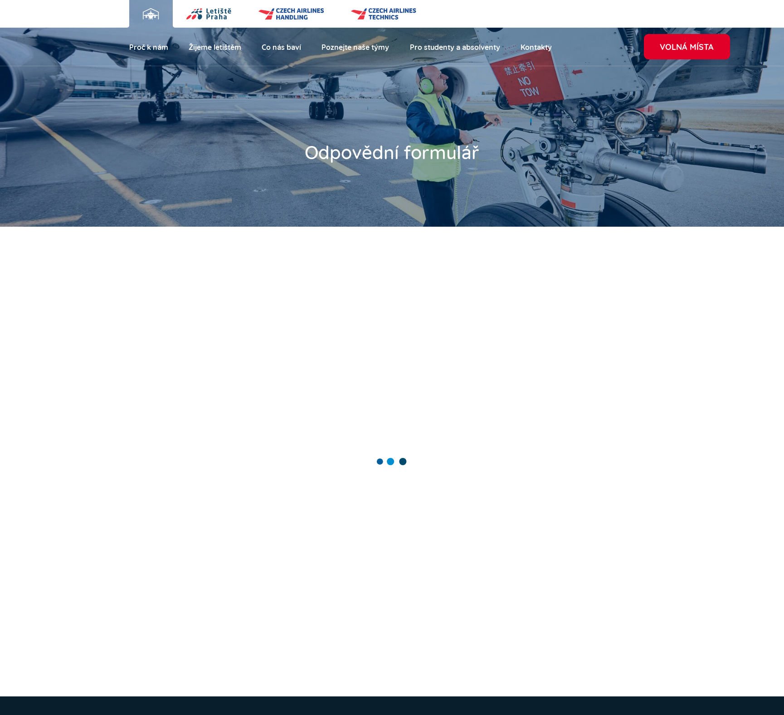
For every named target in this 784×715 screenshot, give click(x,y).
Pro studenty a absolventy (455, 46)
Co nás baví (281, 46)
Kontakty (536, 46)
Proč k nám (148, 46)
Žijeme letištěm (215, 46)
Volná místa (687, 46)
